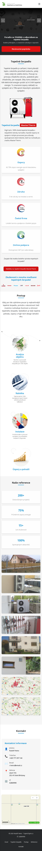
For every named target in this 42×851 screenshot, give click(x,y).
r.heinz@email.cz (15, 765)
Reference (34, 842)
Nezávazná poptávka (21, 49)
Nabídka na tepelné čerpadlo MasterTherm (21, 269)
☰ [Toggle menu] (39, 4)
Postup (26, 842)
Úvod (6, 842)
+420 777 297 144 (15, 758)
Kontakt (21, 847)
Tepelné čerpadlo (15, 842)
